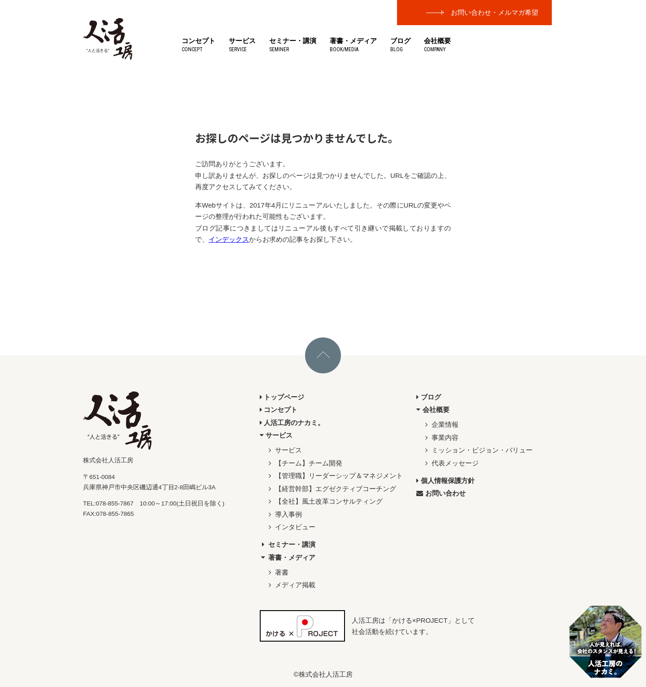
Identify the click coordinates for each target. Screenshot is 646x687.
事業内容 (440, 437)
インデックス (229, 239)
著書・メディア (353, 44)
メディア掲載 (290, 585)
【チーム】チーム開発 (304, 463)
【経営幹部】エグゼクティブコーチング (331, 488)
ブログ (400, 44)
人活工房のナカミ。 (292, 422)
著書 (277, 572)
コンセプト (198, 44)
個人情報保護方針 (445, 480)
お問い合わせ (441, 493)
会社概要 (437, 44)
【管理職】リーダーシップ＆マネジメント (334, 475)
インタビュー (290, 527)
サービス (242, 44)
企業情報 (440, 424)
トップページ (282, 397)
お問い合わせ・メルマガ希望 (494, 12)
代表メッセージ (451, 463)
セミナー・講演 (292, 44)
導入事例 (284, 514)
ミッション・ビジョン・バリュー (478, 450)
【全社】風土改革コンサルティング (324, 501)
